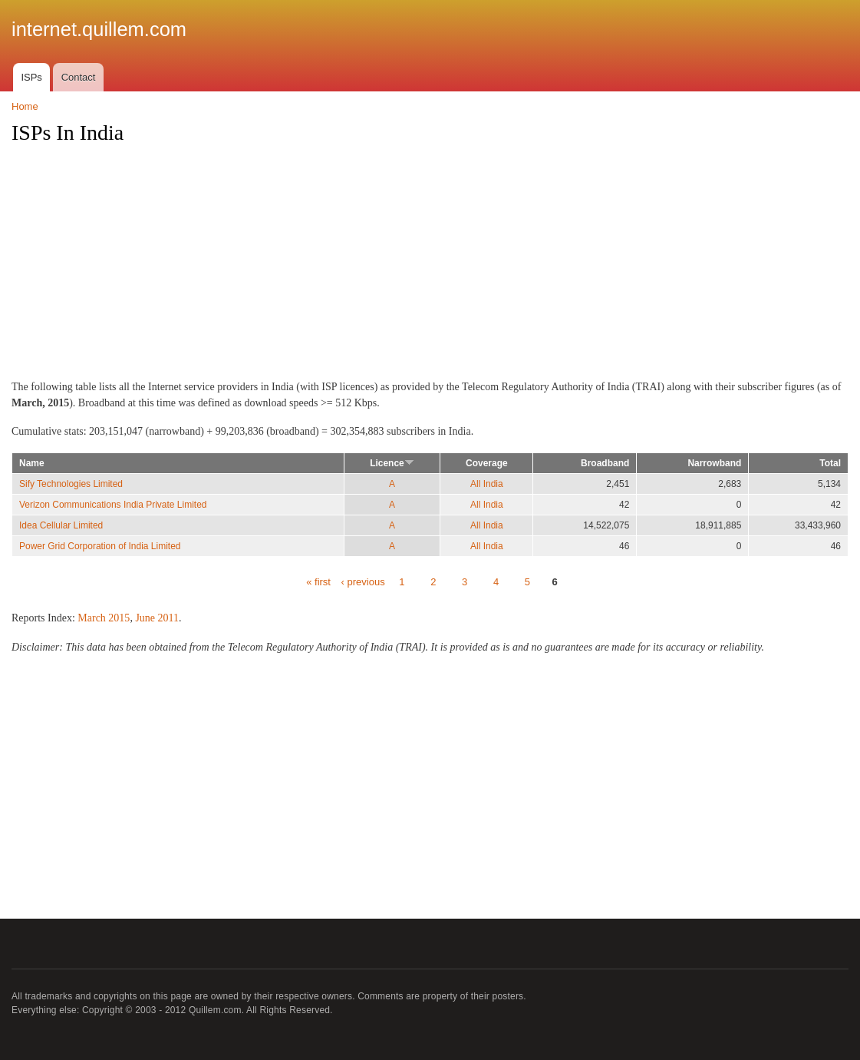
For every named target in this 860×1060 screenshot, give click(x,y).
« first (318, 582)
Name (31, 463)
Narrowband (714, 463)
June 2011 (157, 618)
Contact (78, 77)
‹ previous (363, 582)
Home (25, 106)
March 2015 (103, 618)
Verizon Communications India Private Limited (112, 504)
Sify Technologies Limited (71, 484)
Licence (392, 463)
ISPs (31, 77)
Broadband (605, 463)
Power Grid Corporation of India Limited (100, 546)
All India (486, 484)
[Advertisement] (430, 266)
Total (830, 463)
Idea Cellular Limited (61, 525)
